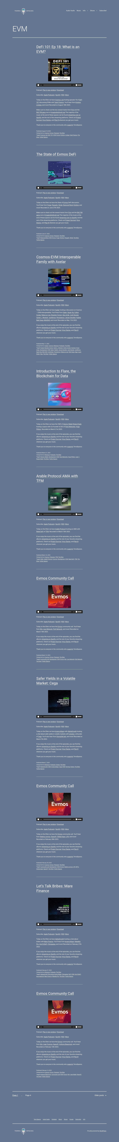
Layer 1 (77, 457)
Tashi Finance (59, 102)
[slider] (80, 85)
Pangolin (55, 205)
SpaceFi (53, 837)
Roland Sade (77, 424)
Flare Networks (70, 427)
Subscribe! (103, 11)
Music (79, 11)
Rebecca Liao (46, 315)
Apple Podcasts (49, 95)
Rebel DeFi (39, 531)
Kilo (41, 629)
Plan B (56, 120)
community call (45, 659)
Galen (65, 312)
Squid (69, 312)
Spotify (58, 95)
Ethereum (56, 346)
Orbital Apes (61, 837)
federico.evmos (45, 837)
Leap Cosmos (47, 1044)
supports (70, 125)
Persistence (61, 318)
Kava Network (40, 976)
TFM (47, 531)
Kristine (78, 102)
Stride (60, 205)
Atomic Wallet (68, 424)
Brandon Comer (56, 315)
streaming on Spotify (49, 328)
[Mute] (76, 85)
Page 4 (28, 1095)
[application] (59, 85)
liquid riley (39, 352)
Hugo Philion (71, 457)
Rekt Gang (39, 320)
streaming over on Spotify (68, 218)
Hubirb (78, 318)
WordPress (103, 1131)
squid (79, 352)
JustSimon (52, 318)
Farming (68, 767)
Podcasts (56, 133)
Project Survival (70, 220)
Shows (92, 11)
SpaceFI (45, 869)
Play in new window (49, 90)
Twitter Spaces (44, 137)
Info (84, 11)
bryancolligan (59, 731)
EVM (54, 135)
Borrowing (51, 974)
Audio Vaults (70, 11)
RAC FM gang (41, 112)
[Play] (38, 85)
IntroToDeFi (43, 944)
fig (73, 312)
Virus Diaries (46, 120)
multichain (51, 352)
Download (60, 90)
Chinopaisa (51, 944)
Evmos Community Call (55, 578)
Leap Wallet (73, 1074)
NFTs (77, 867)
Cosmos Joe (59, 100)
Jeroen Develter (70, 318)
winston (71, 734)
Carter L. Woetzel (42, 318)
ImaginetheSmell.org (58, 112)
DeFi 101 (50, 135)
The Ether (62, 133)
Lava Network (47, 629)
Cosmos (47, 133)
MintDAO (47, 320)
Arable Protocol (60, 529)
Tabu (41, 354)
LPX (67, 837)
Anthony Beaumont (65, 1044)
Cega (40, 736)
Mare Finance (48, 941)
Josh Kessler (74, 315)
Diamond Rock (68, 205)
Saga (76, 352)
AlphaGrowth (72, 731)
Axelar (57, 310)
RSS (62, 95)
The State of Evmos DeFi (56, 154)
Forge (49, 205)
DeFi (70, 974)
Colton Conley (67, 348)
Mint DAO (44, 352)
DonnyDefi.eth (61, 736)
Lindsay (38, 105)
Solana (58, 764)
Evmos (51, 133)
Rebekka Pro (55, 976)
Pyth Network (57, 629)
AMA (42, 559)
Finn (72, 110)
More (67, 95)
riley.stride (65, 315)
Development (43, 350)
